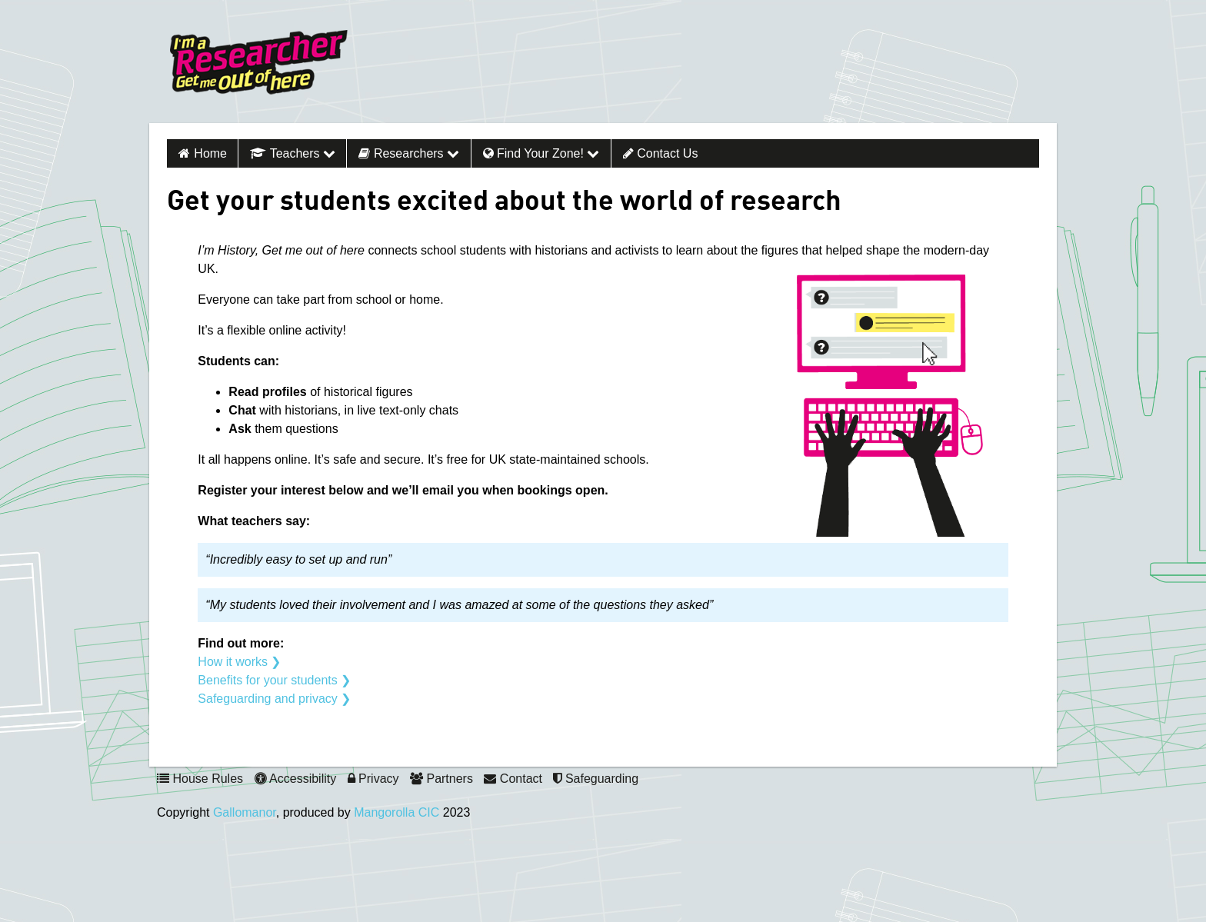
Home (210, 153)
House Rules (200, 778)
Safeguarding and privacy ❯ (274, 698)
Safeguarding (595, 778)
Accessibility (296, 778)
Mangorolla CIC (396, 812)
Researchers (408, 153)
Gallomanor (244, 812)
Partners (441, 778)
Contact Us (660, 153)
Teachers (292, 153)
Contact (513, 778)
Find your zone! (541, 153)
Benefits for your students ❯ (274, 680)
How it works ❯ (239, 661)
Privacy (373, 778)
